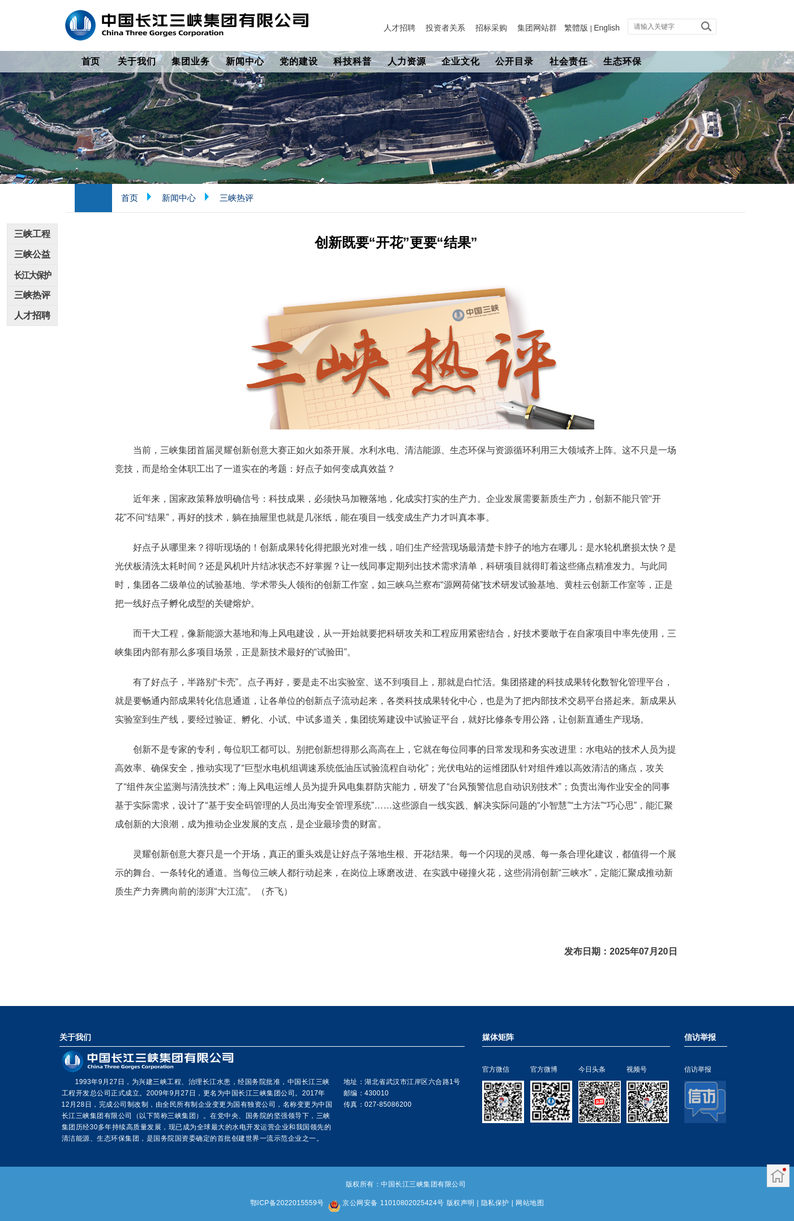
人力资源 (407, 61)
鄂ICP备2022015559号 (287, 1203)
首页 (90, 61)
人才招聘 (399, 27)
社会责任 (569, 61)
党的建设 (299, 61)
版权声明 (461, 1203)
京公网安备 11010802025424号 (393, 1203)
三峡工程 (32, 234)
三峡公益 (32, 254)
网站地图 (530, 1203)
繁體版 (576, 27)
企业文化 (460, 61)
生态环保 (622, 61)
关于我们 (137, 61)
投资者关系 (445, 27)
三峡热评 (237, 198)
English (607, 27)
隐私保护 (495, 1203)
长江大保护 (32, 275)
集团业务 (190, 61)
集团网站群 (537, 27)
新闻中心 (245, 61)
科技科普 (352, 61)
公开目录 (514, 61)
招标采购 (491, 27)
